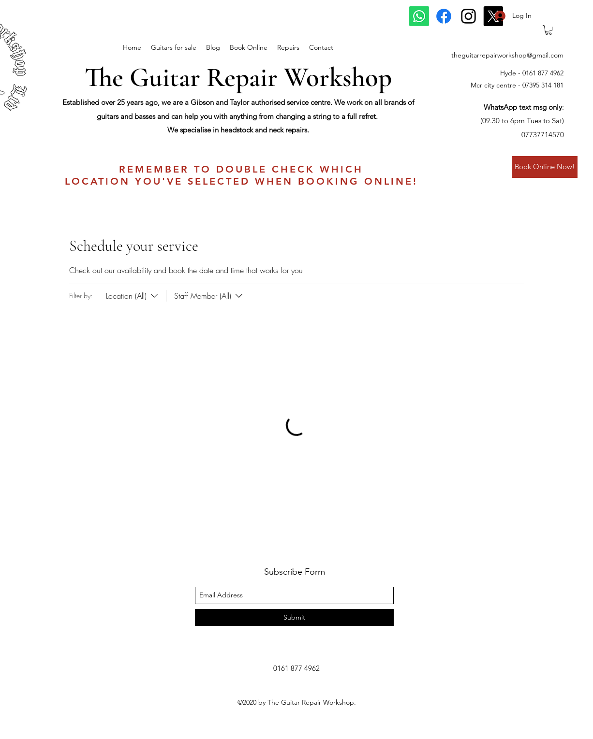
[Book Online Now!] (545, 167)
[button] (548, 30)
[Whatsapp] (419, 16)
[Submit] (294, 617)
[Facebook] (444, 16)
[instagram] (468, 16)
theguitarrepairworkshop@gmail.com (507, 55)
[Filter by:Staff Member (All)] (205, 296)
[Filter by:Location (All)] (133, 296)
